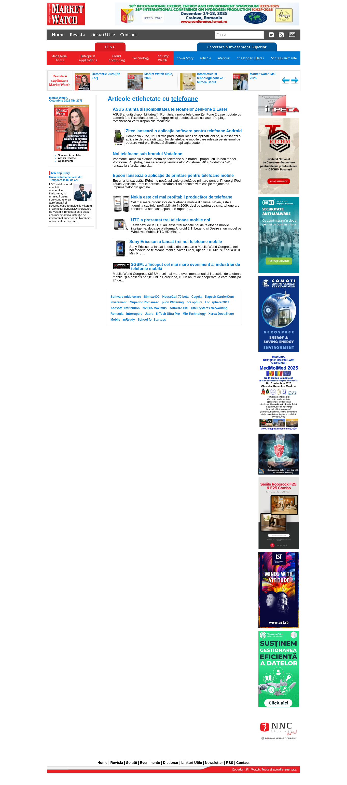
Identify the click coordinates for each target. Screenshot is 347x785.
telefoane (184, 98)
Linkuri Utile (102, 34)
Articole (205, 58)
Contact (128, 34)
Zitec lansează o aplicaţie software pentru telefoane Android (184, 131)
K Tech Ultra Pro (168, 314)
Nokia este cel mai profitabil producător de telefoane (181, 197)
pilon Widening (173, 302)
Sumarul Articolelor (69, 155)
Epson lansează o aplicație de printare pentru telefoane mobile (173, 176)
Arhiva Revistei (67, 158)
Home (58, 34)
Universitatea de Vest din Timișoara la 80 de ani (65, 178)
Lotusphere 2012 (217, 302)
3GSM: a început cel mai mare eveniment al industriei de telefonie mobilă (185, 267)
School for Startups (152, 319)
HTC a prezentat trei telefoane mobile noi (170, 220)
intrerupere (134, 314)
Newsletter (214, 763)
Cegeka (196, 296)
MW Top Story (60, 172)
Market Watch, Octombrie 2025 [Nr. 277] (65, 99)
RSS (229, 763)
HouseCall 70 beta (175, 296)
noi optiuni (194, 302)
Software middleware (125, 296)
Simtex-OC (151, 296)
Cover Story (185, 58)
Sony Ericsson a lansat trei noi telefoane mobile (175, 242)
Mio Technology (194, 314)
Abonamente (66, 161)
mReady (129, 319)
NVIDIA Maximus (155, 308)
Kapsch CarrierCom (219, 296)
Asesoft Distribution (125, 308)
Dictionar (170, 763)
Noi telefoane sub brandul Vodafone (147, 154)
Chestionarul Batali (250, 58)
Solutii (131, 763)
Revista (77, 34)
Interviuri (223, 58)
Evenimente (150, 763)
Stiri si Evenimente (284, 58)
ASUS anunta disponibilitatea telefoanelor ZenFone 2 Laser (170, 109)
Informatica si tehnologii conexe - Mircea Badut (211, 78)
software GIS (179, 308)
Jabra (149, 314)
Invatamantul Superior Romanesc (134, 302)
